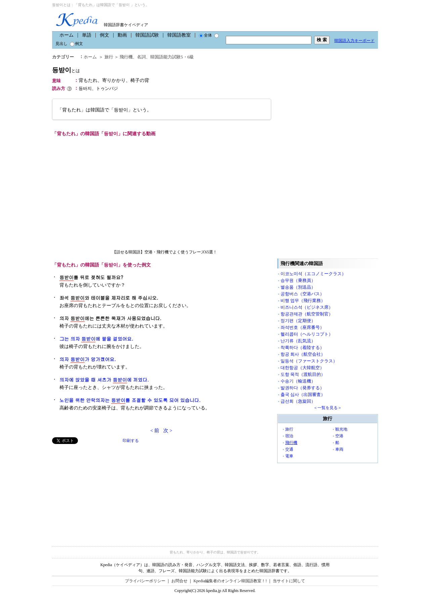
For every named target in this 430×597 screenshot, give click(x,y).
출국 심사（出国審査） (303, 394)
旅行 (108, 56)
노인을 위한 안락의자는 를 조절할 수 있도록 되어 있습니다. (130, 400)
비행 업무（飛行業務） (303, 300)
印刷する (131, 440)
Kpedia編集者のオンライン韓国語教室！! (230, 581)
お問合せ (179, 581)
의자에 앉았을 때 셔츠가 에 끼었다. (104, 379)
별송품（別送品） (298, 287)
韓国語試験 (147, 35)
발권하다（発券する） (302, 387)
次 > (167, 430)
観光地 (341, 429)
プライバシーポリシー (145, 581)
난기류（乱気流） (298, 340)
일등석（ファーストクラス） (309, 360)
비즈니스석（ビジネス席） (307, 307)
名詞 (141, 56)
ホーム (66, 35)
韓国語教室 (179, 35)
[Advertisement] (102, 491)
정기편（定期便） (298, 320)
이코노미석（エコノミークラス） (313, 273)
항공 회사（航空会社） (303, 354)
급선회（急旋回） (298, 401)
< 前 (154, 430)
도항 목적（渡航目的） (303, 374)
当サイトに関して (289, 581)
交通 (289, 449)
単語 (86, 35)
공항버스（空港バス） (302, 293)
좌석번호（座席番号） (302, 327)
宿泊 (289, 436)
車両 (339, 449)
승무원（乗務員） (298, 280)
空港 (339, 436)
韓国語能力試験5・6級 (172, 56)
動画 (122, 35)
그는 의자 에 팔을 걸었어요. (96, 338)
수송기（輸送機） (298, 381)
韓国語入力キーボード (354, 40)
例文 (104, 35)
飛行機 (126, 56)
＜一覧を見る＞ (327, 407)
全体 (205, 35)
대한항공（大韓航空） (302, 367)
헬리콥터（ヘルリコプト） (307, 334)
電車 (289, 456)
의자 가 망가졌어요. (87, 359)
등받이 (66, 69)
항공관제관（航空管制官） (307, 313)
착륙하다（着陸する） (302, 347)
